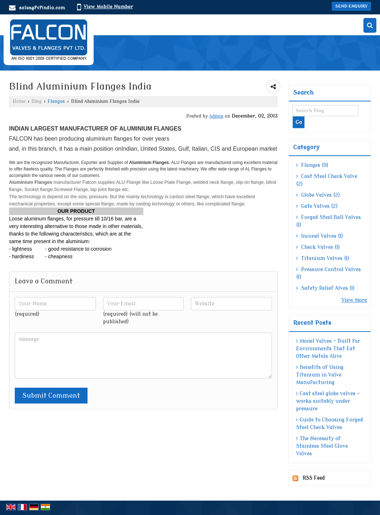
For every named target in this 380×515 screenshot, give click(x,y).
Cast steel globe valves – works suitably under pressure (328, 401)
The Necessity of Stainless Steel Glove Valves (322, 446)
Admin (216, 116)
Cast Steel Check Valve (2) (326, 180)
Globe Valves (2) (318, 195)
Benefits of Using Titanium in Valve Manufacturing (320, 375)
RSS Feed (314, 478)
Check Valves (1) (318, 247)
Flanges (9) (312, 165)
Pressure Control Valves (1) (328, 273)
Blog (36, 101)
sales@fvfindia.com (42, 7)
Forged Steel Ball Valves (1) (328, 221)
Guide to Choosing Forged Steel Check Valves (329, 423)
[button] (108, 6)
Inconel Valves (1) (319, 236)
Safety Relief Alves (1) (325, 288)
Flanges (56, 101)
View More (354, 300)
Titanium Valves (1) (322, 258)
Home (19, 101)
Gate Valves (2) (317, 206)
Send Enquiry (351, 6)
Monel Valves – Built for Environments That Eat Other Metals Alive (328, 348)
